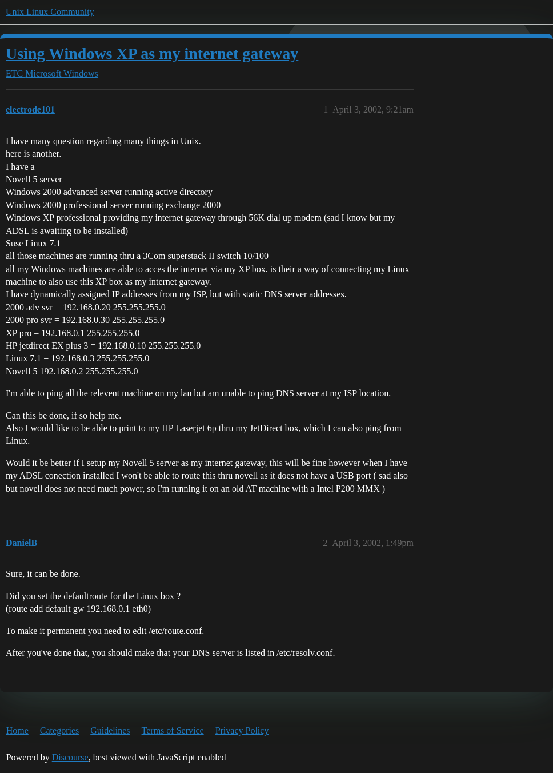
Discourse (70, 757)
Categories (59, 730)
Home (17, 730)
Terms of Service (173, 730)
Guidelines (110, 730)
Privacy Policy (242, 730)
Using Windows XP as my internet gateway (152, 53)
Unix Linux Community (50, 12)
